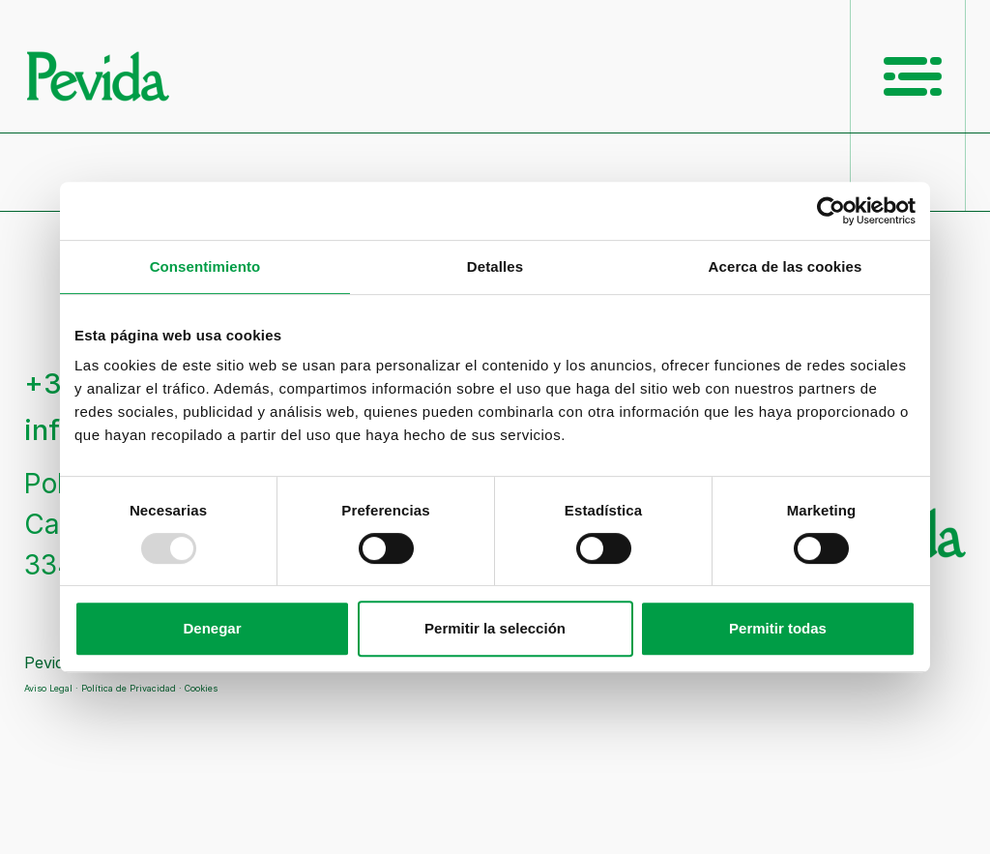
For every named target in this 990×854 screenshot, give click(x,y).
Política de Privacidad (128, 688)
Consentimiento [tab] (205, 266)
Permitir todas (778, 628)
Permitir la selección (495, 628)
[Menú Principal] (913, 76)
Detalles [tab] (495, 266)
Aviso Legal (48, 688)
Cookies (201, 688)
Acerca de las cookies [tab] (785, 266)
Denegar (212, 628)
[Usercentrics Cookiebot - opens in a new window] (831, 210)
